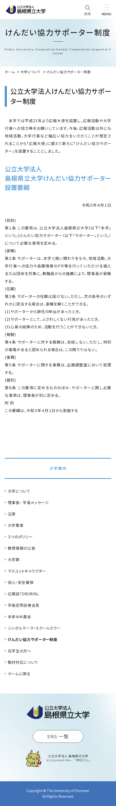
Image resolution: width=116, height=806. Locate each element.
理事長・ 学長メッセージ (28, 502)
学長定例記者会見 (23, 605)
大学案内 (58, 468)
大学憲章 (16, 525)
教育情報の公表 (21, 548)
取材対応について (23, 662)
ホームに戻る (19, 673)
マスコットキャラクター (27, 571)
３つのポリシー (20, 536)
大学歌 (14, 559)
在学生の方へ (19, 651)
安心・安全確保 (20, 582)
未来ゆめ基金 (19, 616)
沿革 (12, 514)
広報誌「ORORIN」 (23, 594)
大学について (19, 491)
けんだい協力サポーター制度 (32, 639)
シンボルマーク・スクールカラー (34, 628)
